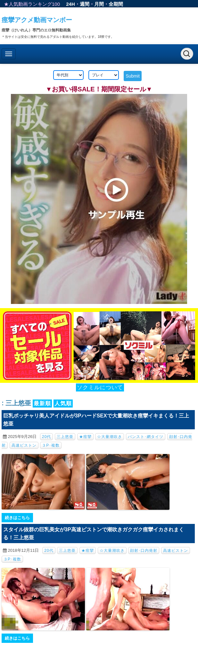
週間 (84, 4)
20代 (46, 436)
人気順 (63, 403)
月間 (99, 4)
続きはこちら (17, 517)
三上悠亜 (65, 436)
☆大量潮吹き (109, 436)
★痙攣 (85, 436)
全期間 (116, 4)
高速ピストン (24, 445)
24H (70, 4)
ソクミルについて (100, 387)
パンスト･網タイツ (145, 436)
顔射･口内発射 (143, 550)
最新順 (42, 403)
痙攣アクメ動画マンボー (37, 19)
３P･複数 (51, 445)
